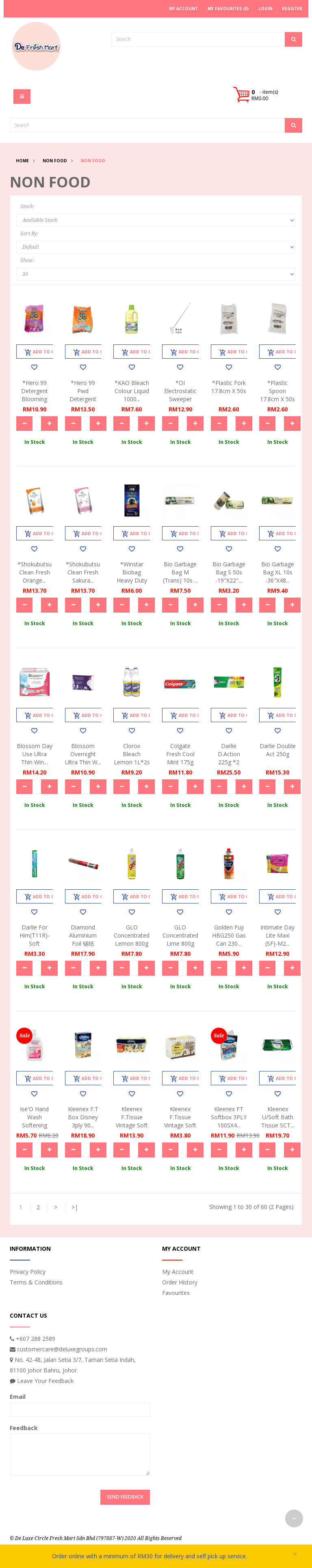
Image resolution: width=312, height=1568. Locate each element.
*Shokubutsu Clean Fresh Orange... (34, 572)
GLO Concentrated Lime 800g (180, 935)
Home (22, 160)
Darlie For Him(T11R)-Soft (35, 935)
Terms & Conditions (36, 1282)
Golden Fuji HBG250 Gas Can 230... (229, 935)
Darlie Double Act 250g (278, 750)
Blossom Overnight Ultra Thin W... (83, 754)
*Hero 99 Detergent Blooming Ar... (34, 395)
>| (75, 1207)
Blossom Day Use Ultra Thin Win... (34, 754)
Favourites (176, 1293)
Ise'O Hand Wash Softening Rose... (34, 1121)
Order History (179, 1282)
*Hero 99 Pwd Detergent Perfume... (82, 395)
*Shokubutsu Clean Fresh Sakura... (83, 572)
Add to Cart (44, 352)
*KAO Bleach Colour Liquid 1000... (132, 391)
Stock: (27, 206)
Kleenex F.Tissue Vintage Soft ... (132, 1121)
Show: (27, 260)
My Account (177, 1271)
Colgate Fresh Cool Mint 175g (180, 754)
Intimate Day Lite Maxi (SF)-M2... (277, 935)
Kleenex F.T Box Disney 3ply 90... (83, 1117)
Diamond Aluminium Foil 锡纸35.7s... (83, 939)
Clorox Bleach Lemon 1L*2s (132, 754)
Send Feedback (125, 1496)
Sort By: (29, 234)
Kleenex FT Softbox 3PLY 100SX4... (229, 1117)
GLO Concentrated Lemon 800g (132, 935)
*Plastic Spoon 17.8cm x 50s (277, 391)
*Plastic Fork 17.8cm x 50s (228, 387)
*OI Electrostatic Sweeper (180, 391)
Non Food (55, 160)
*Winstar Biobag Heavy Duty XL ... (132, 576)
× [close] (294, 1554)
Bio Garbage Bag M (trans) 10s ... (180, 572)
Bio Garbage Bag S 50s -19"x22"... (228, 572)
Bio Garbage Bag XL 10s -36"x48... (277, 572)
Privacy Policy (28, 1271)
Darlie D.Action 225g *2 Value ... (229, 758)
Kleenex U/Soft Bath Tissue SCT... (277, 1117)
